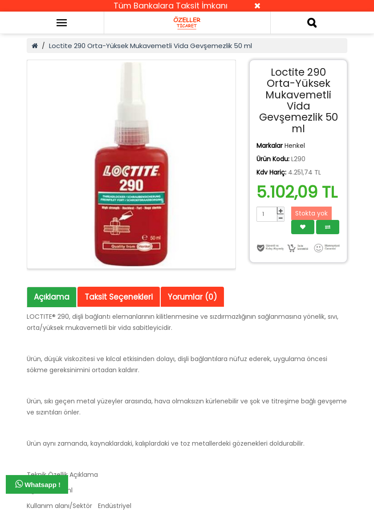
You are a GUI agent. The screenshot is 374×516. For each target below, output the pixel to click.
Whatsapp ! (38, 483)
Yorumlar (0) (192, 297)
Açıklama (51, 297)
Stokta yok (311, 213)
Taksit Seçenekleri (119, 297)
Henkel (295, 145)
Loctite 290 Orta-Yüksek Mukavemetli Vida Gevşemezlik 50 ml (150, 45)
